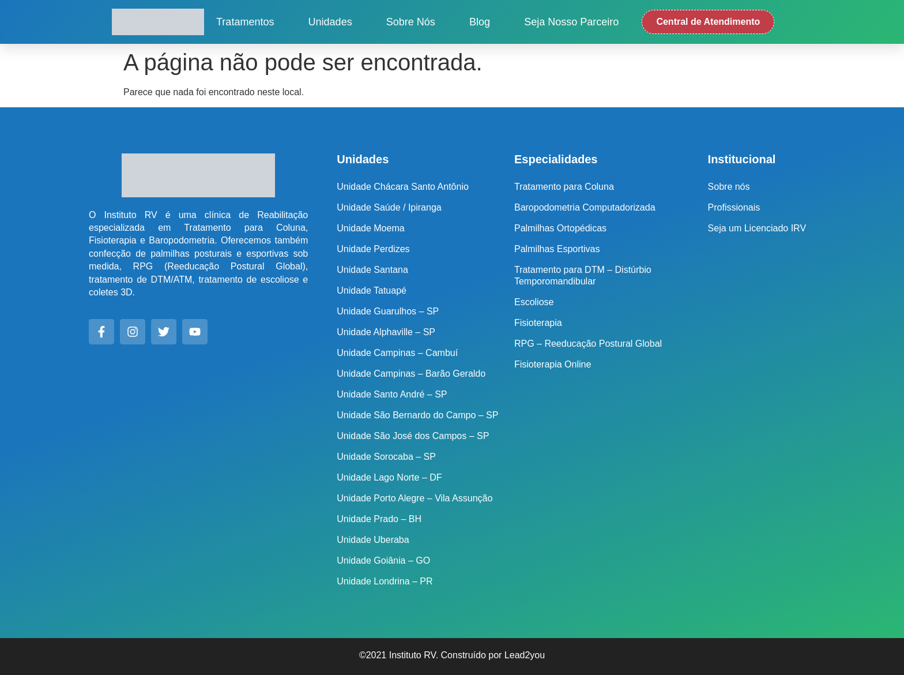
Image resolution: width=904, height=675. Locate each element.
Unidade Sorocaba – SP (386, 457)
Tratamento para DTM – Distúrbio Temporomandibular (582, 275)
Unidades (330, 22)
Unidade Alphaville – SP (386, 332)
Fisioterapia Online (552, 364)
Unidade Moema (370, 228)
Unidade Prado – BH (379, 519)
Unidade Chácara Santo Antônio (403, 187)
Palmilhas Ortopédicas (560, 228)
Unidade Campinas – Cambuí (397, 353)
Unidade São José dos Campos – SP (413, 436)
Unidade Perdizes (373, 249)
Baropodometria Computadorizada (585, 207)
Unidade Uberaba (373, 540)
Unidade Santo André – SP (392, 394)
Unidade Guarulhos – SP (388, 311)
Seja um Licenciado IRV (757, 228)
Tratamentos (245, 22)
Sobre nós (410, 22)
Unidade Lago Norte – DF (389, 477)
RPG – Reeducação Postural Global (588, 343)
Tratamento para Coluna (564, 187)
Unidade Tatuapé (371, 290)
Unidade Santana (372, 270)
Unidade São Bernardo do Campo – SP (417, 415)
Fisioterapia (538, 323)
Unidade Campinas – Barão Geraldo (411, 373)
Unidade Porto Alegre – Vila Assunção (414, 498)
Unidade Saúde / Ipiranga (389, 207)
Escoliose (533, 302)
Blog (479, 22)
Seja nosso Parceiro (571, 22)
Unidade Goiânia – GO (383, 560)
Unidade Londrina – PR (384, 581)
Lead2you (524, 655)
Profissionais (734, 207)
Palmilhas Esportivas (557, 249)
